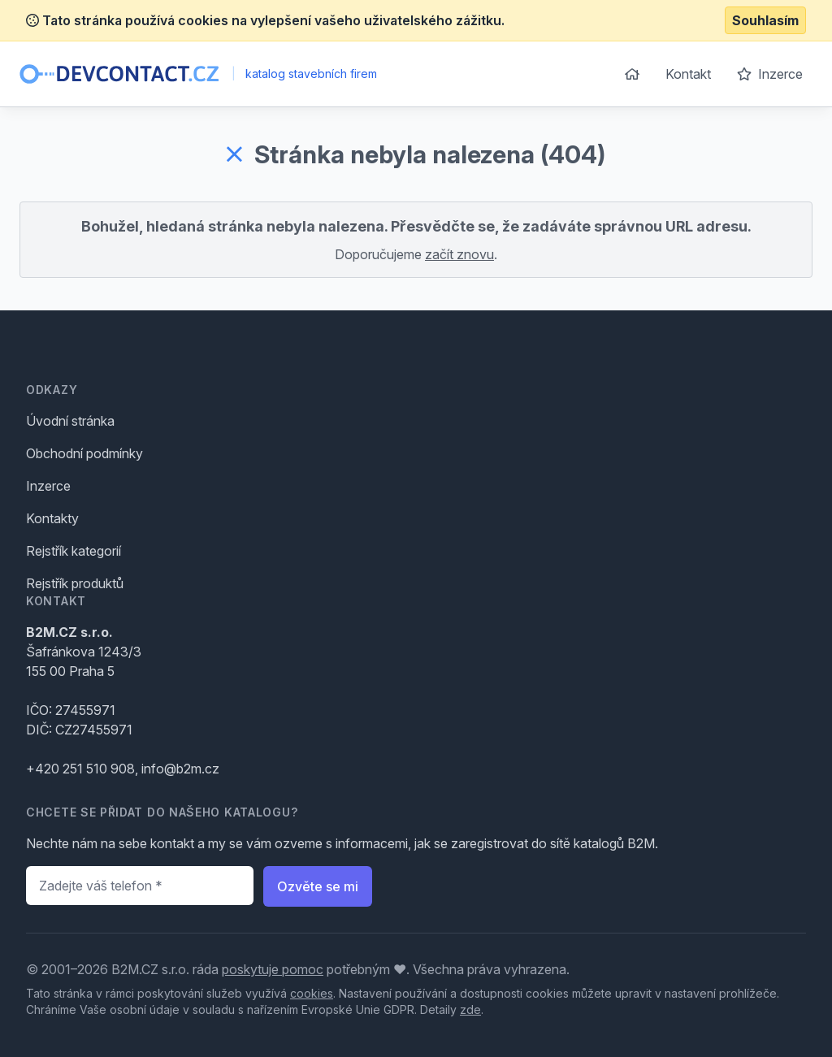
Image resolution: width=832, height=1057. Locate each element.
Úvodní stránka (70, 421)
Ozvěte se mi (317, 886)
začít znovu (459, 254)
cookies (311, 993)
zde (470, 1009)
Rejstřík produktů (75, 583)
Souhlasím (765, 20)
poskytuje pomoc (272, 969)
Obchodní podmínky (84, 453)
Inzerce (770, 74)
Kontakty (52, 518)
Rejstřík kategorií (73, 551)
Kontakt (688, 74)
